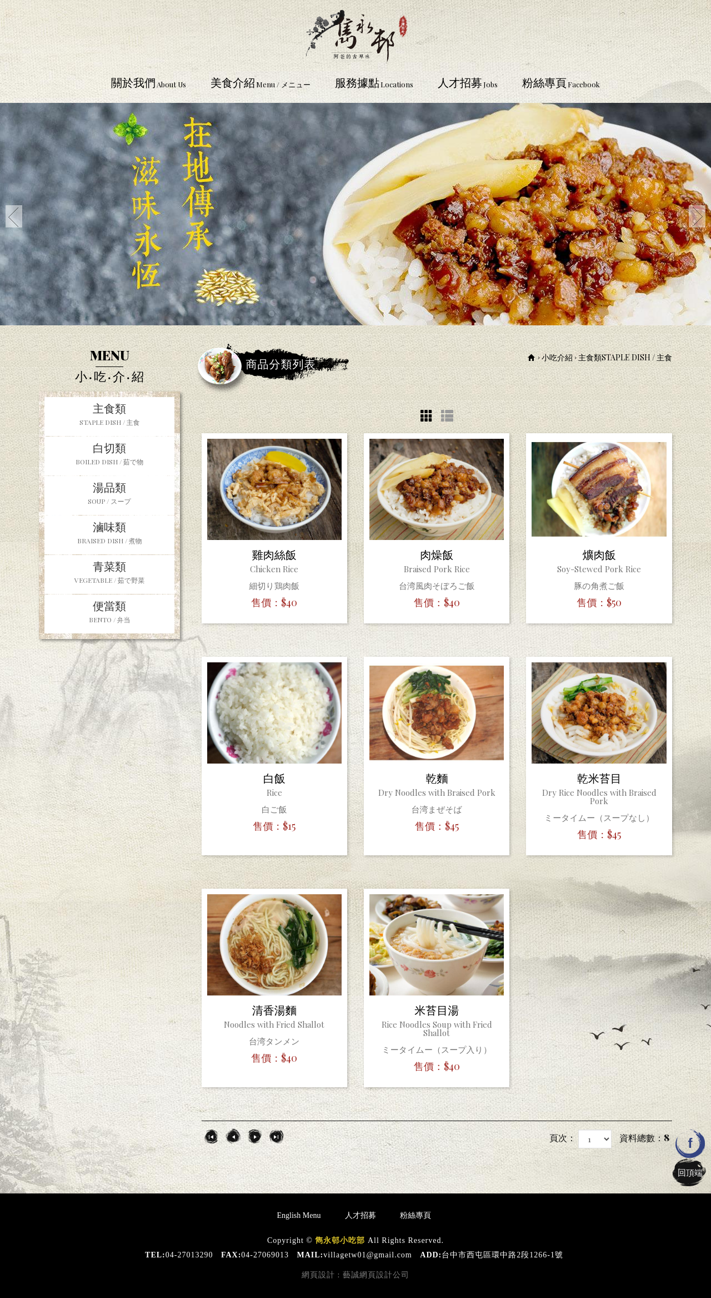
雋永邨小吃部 (355, 34)
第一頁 (211, 1136)
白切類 (109, 455)
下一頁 (255, 1136)
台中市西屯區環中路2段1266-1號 (502, 1255)
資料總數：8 (644, 1137)
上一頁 (233, 1136)
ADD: (431, 1255)
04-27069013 (265, 1255)
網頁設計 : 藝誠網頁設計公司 (355, 1275)
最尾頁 (276, 1136)
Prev (14, 216)
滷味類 (109, 534)
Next (697, 216)
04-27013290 (189, 1255)
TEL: (155, 1255)
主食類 (109, 415)
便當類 (109, 613)
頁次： (562, 1137)
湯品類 (109, 494)
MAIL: (310, 1255)
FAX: (231, 1255)
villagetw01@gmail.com (367, 1255)
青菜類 (109, 573)
